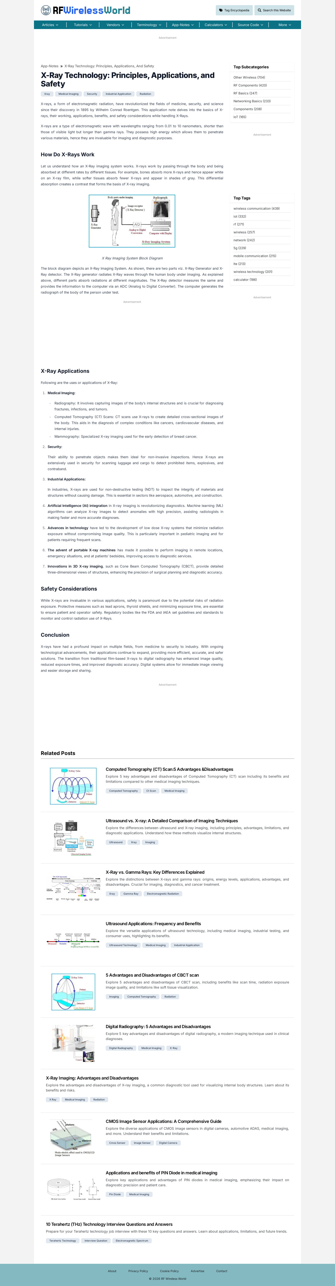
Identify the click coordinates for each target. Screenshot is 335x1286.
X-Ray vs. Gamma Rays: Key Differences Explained (155, 872)
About (112, 1271)
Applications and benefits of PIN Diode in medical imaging (161, 1172)
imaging (150, 842)
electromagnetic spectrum (132, 1240)
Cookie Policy (169, 1271)
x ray (52, 1099)
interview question (96, 1240)
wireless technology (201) (253, 272)
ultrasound (115, 842)
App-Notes (50, 66)
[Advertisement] (167, 49)
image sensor (142, 1142)
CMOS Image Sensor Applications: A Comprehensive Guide (164, 1121)
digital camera (168, 1142)
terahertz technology (62, 1240)
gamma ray (130, 893)
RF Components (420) (250, 85)
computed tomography (123, 790)
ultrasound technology (123, 945)
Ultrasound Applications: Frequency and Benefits (153, 923)
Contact (221, 1271)
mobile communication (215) (255, 256)
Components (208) (248, 109)
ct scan (151, 790)
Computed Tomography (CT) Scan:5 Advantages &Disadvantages (169, 769)
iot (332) (240, 216)
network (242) (244, 240)
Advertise (197, 1271)
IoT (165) (240, 117)
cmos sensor (117, 1142)
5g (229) (240, 248)
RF (86, 10)
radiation (145, 93)
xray (47, 93)
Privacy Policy (138, 1271)
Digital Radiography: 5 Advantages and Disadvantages (158, 1026)
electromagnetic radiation (163, 893)
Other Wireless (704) (249, 77)
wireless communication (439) (257, 208)
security (92, 93)
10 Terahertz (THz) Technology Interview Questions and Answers (109, 1224)
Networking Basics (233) (252, 101)
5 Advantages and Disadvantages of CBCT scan (152, 975)
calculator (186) (245, 280)
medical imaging (68, 93)
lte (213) (239, 264)
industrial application (118, 93)
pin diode (115, 1194)
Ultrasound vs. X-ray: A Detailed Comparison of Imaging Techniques (172, 820)
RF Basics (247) (245, 93)
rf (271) (239, 224)
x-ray (174, 1048)
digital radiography (121, 1048)
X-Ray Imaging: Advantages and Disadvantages (92, 1078)
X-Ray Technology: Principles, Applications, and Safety (109, 66)
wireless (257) (244, 232)
